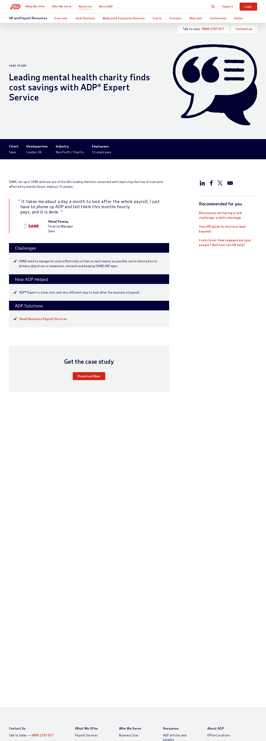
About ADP (107, 6)
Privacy (98, 703)
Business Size (128, 581)
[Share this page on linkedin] (202, 182)
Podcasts (175, 18)
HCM (78, 628)
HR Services (83, 660)
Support (227, 6)
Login (248, 6)
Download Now (89, 376)
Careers (212, 602)
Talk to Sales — (31, 581)
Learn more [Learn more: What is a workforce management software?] (108, 525)
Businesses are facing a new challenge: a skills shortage (220, 215)
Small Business (85, 18)
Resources (87, 6)
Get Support (17, 588)
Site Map (81, 703)
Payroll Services (86, 581)
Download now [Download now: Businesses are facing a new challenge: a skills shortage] (26, 525)
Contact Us (17, 574)
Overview (60, 18)
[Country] (31, 703)
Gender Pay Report (220, 588)
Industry (125, 588)
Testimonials (218, 18)
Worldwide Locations (222, 595)
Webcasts (195, 18)
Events (157, 18)
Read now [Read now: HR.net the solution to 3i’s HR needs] (193, 525)
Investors (213, 615)
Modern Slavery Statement (128, 703)
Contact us (244, 29)
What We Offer (37, 6)
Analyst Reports (174, 599)
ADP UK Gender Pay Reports (172, 703)
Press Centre (216, 608)
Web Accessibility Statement (218, 703)
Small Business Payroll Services (43, 319)
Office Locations (218, 581)
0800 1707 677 (213, 29)
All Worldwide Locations (26, 713)
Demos (238, 18)
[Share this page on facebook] (211, 182)
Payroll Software (87, 610)
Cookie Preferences (237, 737)
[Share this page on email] (230, 182)
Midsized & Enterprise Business (124, 18)
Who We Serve (63, 6)
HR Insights (83, 653)
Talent (79, 646)
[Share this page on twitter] (220, 182)
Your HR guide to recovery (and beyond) (222, 228)
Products (81, 678)
